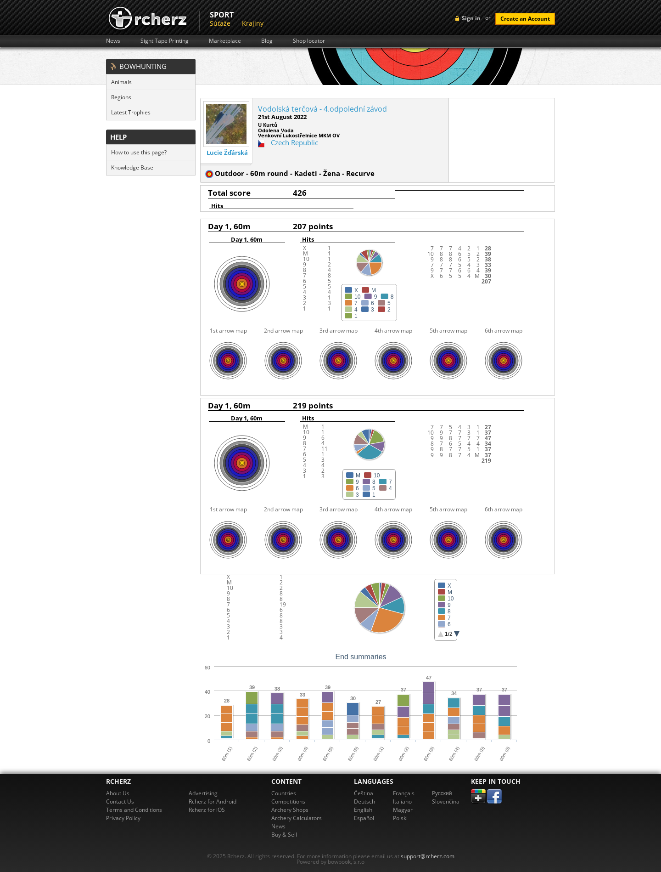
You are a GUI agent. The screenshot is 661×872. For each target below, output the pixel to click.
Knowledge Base (132, 167)
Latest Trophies (131, 112)
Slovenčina (445, 801)
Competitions (288, 801)
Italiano (402, 801)
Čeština (363, 793)
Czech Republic (294, 142)
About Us (117, 793)
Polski (400, 818)
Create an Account (525, 19)
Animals (121, 82)
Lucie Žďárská (227, 153)
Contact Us (120, 801)
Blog (267, 41)
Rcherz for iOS (207, 810)
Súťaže (220, 23)
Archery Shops (289, 810)
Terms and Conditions (134, 810)
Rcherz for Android (212, 801)
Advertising (203, 793)
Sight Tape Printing (164, 41)
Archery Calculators (296, 818)
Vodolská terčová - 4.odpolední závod (322, 109)
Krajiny (252, 23)
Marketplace (225, 41)
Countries (283, 793)
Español (364, 818)
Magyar (403, 810)
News (113, 41)
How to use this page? (139, 152)
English (363, 810)
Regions (121, 97)
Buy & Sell (284, 834)
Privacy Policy (123, 818)
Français (404, 793)
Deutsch (364, 801)
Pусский (442, 793)
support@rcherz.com (427, 856)
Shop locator (309, 41)
